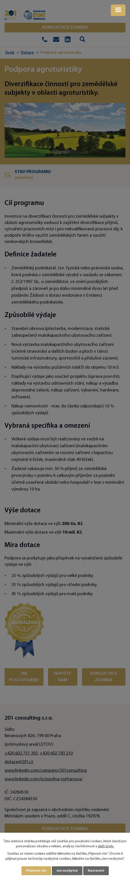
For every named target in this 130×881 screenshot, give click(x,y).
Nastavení (96, 871)
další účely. (106, 846)
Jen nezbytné (67, 871)
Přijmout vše (36, 871)
